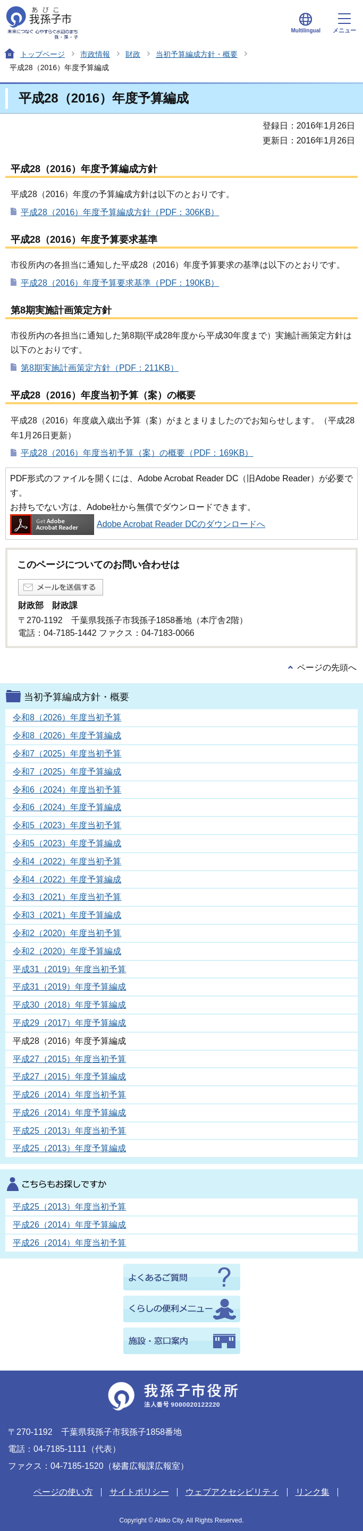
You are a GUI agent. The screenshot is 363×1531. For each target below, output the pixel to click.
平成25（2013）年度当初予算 (69, 1130)
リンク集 (313, 1491)
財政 (132, 54)
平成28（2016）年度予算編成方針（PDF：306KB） (120, 212)
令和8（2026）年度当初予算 (67, 717)
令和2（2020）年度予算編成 (67, 951)
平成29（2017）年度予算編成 (69, 1022)
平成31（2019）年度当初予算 (69, 969)
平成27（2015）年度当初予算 (69, 1059)
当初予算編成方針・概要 (197, 54)
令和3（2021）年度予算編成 (67, 915)
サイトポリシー (139, 1491)
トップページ (42, 54)
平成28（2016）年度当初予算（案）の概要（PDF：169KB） (137, 452)
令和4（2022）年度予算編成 (67, 879)
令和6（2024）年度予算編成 (67, 807)
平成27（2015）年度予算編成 (69, 1076)
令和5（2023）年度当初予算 (67, 825)
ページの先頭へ (327, 667)
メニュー (344, 23)
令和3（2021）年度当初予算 (67, 896)
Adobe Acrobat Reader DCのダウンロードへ (137, 524)
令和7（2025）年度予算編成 (67, 771)
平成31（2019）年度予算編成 (69, 986)
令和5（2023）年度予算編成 (67, 843)
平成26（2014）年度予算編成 (69, 1112)
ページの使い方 (63, 1491)
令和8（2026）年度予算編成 (67, 735)
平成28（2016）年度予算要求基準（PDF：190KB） (120, 282)
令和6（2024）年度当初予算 (67, 789)
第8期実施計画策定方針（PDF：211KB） (100, 367)
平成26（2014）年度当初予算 (69, 1094)
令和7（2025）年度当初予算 (67, 753)
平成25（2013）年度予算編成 (69, 1148)
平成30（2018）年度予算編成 (69, 1004)
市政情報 (95, 54)
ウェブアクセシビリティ (232, 1491)
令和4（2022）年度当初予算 (67, 861)
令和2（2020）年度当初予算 (67, 933)
